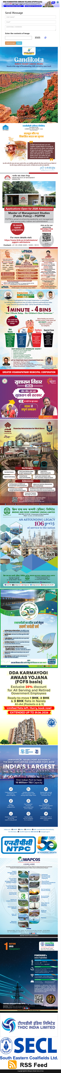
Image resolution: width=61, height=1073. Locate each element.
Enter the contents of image (17, 33)
